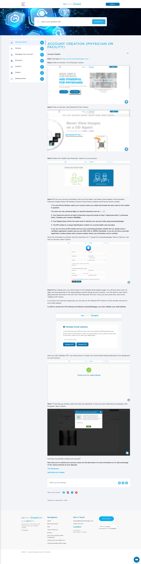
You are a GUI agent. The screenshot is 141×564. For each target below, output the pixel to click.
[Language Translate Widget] (108, 526)
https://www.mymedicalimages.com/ (75, 59)
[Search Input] (64, 22)
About (49, 521)
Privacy (49, 532)
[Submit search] (98, 21)
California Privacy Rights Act (56, 540)
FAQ (48, 526)
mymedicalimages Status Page (56, 543)
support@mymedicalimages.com (83, 521)
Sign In (112, 4)
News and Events (52, 523)
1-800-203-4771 (78, 523)
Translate (111, 528)
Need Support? (106, 518)
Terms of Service (52, 529)
